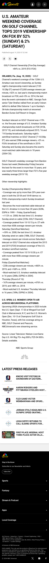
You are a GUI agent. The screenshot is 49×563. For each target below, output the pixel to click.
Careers (20, 536)
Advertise (14, 536)
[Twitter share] (10, 59)
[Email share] (15, 59)
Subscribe (7, 471)
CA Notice (5, 541)
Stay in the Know (8, 462)
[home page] (10, 4)
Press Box (18, 538)
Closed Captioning (30, 536)
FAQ (39, 536)
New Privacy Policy (38, 540)
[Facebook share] (4, 59)
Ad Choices (5, 536)
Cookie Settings (16, 541)
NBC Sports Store (8, 538)
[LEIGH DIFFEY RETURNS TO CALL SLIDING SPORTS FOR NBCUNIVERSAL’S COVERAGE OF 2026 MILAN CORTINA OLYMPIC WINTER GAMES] (8, 423)
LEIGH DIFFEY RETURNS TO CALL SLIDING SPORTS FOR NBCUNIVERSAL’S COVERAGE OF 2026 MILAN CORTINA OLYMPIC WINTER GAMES (31, 422)
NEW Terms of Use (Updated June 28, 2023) (16, 540)
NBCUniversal (14, 545)
